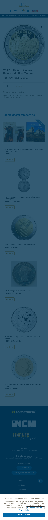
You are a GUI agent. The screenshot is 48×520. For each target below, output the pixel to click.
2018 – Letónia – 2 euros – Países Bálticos (20, 245)
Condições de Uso (34, 508)
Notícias (21, 485)
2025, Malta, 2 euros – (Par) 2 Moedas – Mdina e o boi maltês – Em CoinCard (24, 150)
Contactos (22, 490)
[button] (11, 11)
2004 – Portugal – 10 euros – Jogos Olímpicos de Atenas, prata (22, 198)
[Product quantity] (8, 86)
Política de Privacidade (15, 508)
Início (21, 481)
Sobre (22, 494)
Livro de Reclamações (24, 513)
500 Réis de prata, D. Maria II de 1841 (18, 291)
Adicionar (19, 86)
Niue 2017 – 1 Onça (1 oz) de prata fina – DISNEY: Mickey (22, 337)
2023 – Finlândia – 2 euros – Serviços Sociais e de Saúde (23, 385)
